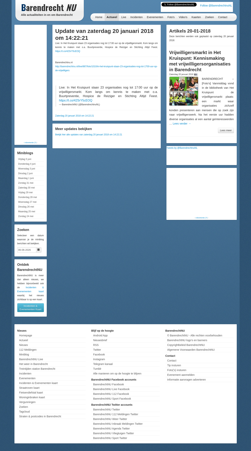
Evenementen (155, 17)
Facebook (99, 354)
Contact (222, 17)
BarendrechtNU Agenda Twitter (111, 428)
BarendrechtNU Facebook (108, 384)
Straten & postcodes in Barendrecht (40, 416)
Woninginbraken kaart (32, 397)
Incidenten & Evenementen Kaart (30, 307)
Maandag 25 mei (26, 211)
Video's (183, 17)
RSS (96, 344)
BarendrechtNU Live (31, 359)
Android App (100, 335)
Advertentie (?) (30, 142)
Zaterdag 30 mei (26, 187)
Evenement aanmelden (181, 374)
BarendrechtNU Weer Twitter (110, 419)
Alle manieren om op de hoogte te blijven (117, 373)
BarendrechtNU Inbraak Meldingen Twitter (118, 423)
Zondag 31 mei (25, 183)
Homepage (25, 335)
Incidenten (136, 17)
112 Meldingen (28, 349)
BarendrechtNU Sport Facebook (112, 398)
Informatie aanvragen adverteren (186, 379)
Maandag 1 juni (26, 178)
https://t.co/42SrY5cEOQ (67, 51)
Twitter (97, 349)
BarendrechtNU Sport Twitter (110, 438)
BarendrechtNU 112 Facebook (111, 393)
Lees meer (226, 130)
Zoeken (209, 17)
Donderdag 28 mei (27, 197)
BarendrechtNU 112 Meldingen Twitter (115, 414)
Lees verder (182, 123)
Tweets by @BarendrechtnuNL (182, 148)
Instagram (99, 359)
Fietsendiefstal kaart (31, 392)
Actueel (112, 17)
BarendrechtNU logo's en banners (187, 340)
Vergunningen (27, 402)
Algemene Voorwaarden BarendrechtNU (191, 349)
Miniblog (24, 354)
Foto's (171, 17)
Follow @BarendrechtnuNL (216, 5)
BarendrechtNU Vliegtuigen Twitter (113, 433)
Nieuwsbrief (100, 340)
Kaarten (196, 17)
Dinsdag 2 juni (25, 173)
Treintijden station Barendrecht (37, 368)
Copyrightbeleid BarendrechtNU (186, 344)
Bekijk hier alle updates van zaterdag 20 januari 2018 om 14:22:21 (88, 134)
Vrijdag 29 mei (25, 192)
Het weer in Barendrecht (33, 364)
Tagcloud (24, 411)
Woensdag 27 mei (27, 202)
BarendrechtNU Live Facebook (111, 389)
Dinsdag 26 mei (26, 206)
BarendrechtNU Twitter (106, 409)
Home (98, 17)
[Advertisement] (30, 83)
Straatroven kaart (29, 387)
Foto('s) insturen (176, 370)
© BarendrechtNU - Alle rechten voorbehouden (194, 335)
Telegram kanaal (103, 364)
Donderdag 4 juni (27, 164)
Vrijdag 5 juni (24, 159)
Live (123, 17)
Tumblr (97, 368)
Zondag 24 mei (25, 216)
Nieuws (23, 344)
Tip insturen (174, 365)
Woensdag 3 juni (26, 168)
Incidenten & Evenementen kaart (38, 383)
